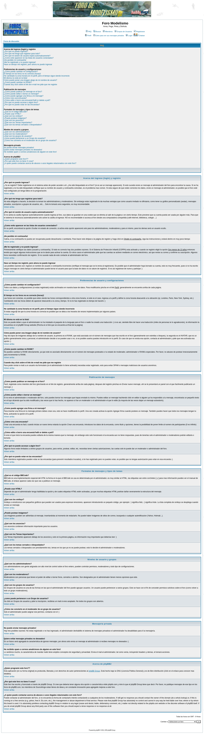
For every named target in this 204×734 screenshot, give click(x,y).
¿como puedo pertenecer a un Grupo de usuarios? (25, 138)
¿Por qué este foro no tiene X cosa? (19, 161)
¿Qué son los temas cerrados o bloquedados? (23, 125)
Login (129, 35)
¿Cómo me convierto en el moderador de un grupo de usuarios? (30, 140)
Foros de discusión (11, 41)
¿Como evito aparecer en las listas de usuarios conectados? (29, 58)
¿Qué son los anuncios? (14, 120)
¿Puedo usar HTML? (12, 114)
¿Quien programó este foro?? (16, 159)
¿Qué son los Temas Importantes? (18, 122)
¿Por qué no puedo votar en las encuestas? (22, 105)
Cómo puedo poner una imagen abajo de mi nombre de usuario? (30, 80)
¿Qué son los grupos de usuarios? (18, 136)
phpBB (98, 730)
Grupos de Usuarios (123, 31)
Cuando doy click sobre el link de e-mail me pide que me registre (30, 84)
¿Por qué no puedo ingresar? (16, 51)
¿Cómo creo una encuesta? (15, 98)
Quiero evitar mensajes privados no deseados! (23, 150)
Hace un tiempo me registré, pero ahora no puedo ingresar (28, 64)
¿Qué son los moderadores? (15, 134)
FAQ (88, 31)
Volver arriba (9, 193)
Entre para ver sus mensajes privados (108, 35)
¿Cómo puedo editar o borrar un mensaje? (21, 94)
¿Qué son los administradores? (17, 132)
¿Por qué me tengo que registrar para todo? (22, 54)
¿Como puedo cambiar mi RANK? (18, 82)
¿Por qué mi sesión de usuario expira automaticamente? (27, 56)
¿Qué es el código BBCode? (15, 112)
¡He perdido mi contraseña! (15, 60)
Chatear (139, 35)
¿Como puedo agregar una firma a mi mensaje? (23, 96)
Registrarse (139, 31)
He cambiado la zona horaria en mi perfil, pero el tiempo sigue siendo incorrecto (37, 76)
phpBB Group (94, 671)
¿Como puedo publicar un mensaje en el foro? (23, 92)
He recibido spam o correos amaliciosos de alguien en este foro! (30, 152)
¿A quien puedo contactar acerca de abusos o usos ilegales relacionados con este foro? (40, 163)
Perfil (88, 35)
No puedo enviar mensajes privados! (19, 147)
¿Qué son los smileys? (13, 116)
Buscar (97, 31)
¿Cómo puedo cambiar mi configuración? (21, 71)
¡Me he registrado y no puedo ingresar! (20, 62)
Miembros (108, 31)
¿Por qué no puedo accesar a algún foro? (21, 102)
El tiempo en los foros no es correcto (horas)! (22, 74)
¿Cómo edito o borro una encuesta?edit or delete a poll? (27, 100)
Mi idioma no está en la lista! (15, 78)
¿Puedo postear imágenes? (15, 118)
